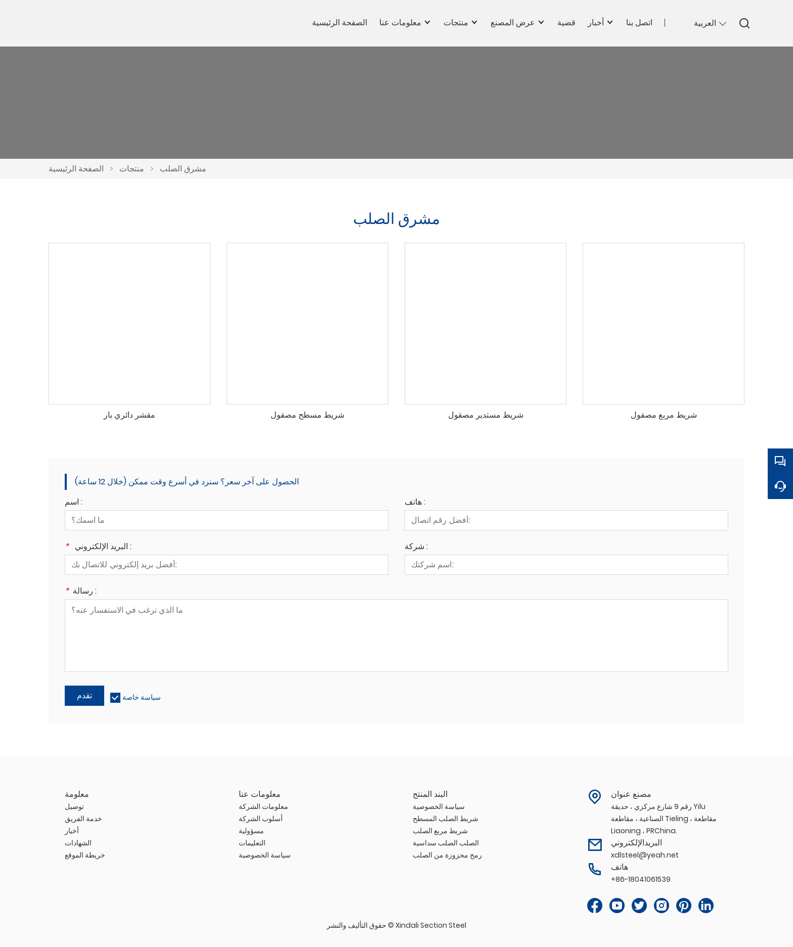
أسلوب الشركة (261, 819)
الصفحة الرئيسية (76, 168)
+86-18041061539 (641, 879)
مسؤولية (251, 831)
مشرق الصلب (183, 168)
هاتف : (415, 503)
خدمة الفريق (83, 819)
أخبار (72, 831)
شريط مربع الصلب (440, 831)
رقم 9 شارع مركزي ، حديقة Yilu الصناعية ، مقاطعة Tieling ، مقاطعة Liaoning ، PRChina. (664, 818)
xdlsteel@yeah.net (645, 855)
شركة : (416, 547)
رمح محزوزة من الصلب (447, 855)
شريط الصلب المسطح (445, 819)
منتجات (131, 168)
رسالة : (81, 592)
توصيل (74, 806)
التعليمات (252, 843)
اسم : (73, 503)
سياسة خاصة (141, 697)
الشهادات (78, 843)
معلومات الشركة (263, 806)
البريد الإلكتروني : (98, 547)
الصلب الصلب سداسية (446, 843)
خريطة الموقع (85, 855)
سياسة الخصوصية (265, 855)
